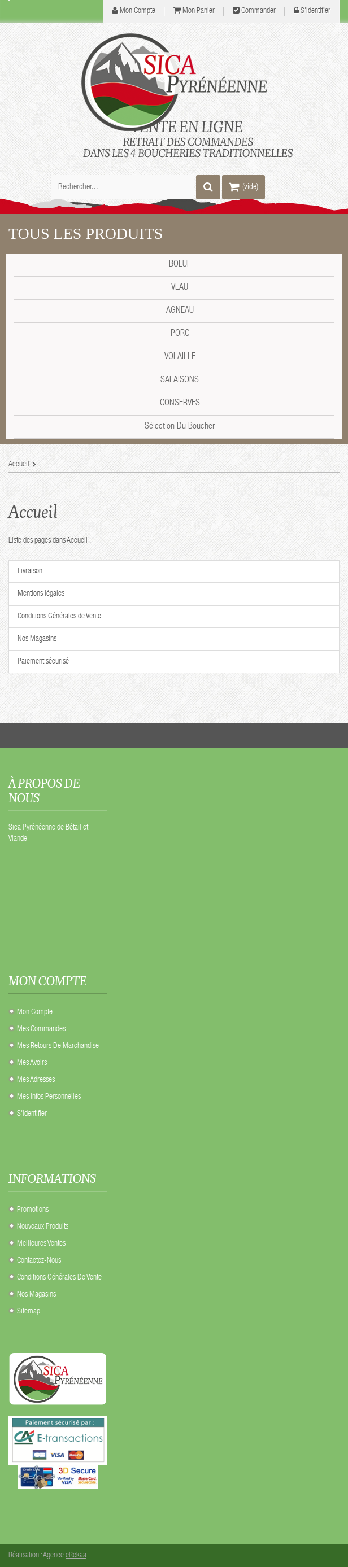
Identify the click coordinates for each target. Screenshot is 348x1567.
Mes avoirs (32, 1063)
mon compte (137, 11)
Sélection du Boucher (180, 426)
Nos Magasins (37, 639)
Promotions (33, 1210)
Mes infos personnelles (49, 1097)
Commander (258, 11)
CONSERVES (180, 403)
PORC (180, 334)
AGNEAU (180, 311)
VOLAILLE (179, 357)
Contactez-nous (39, 1261)
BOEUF (180, 264)
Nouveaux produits (42, 1227)
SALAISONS (179, 380)
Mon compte (35, 1012)
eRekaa (76, 1556)
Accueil (33, 511)
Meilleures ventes (41, 1244)
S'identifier (315, 11)
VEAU (179, 288)
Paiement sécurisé (43, 662)
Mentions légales (41, 594)
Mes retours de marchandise (58, 1046)
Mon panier (198, 11)
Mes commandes (41, 1029)
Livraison (30, 571)
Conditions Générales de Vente (59, 617)
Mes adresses (36, 1080)
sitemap (28, 1312)
